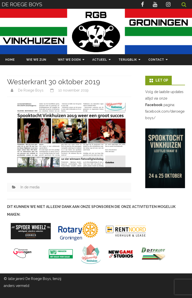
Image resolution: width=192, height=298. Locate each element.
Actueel (99, 59)
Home (10, 59)
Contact (156, 59)
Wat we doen (69, 59)
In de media (30, 187)
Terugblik (127, 59)
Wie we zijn (36, 59)
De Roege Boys (31, 90)
